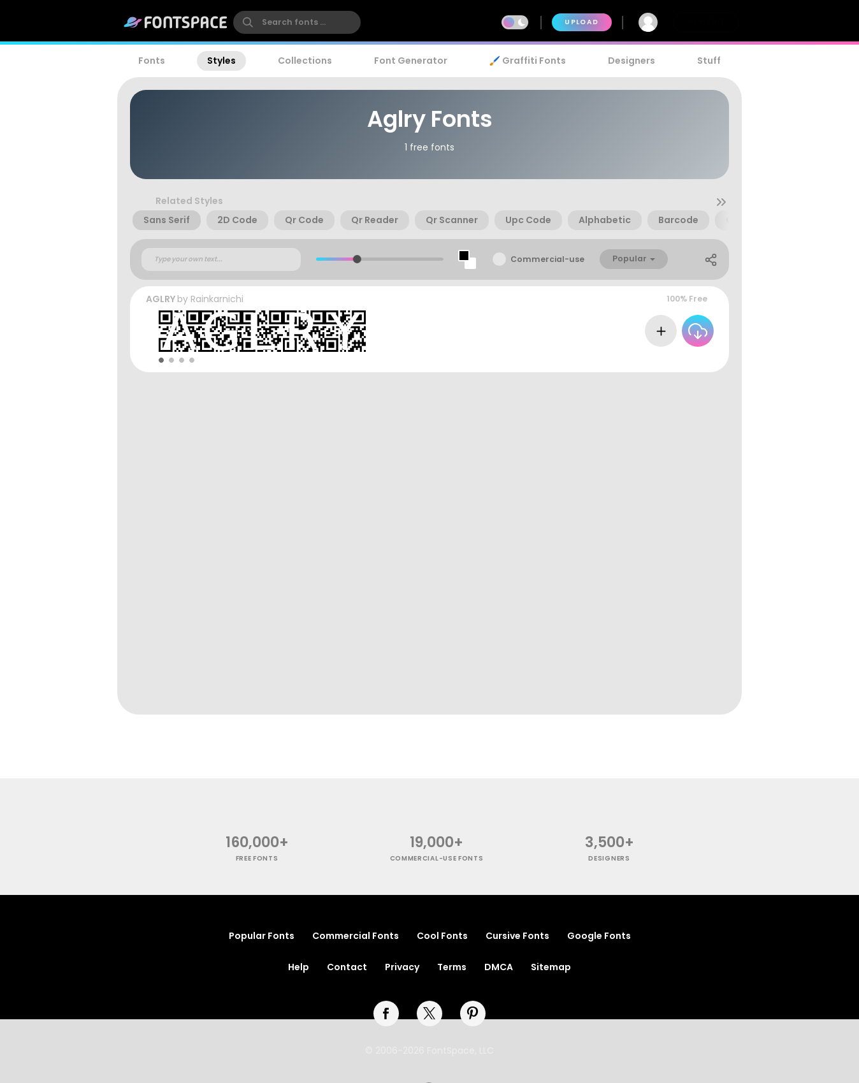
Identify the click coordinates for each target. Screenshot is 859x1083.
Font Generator (410, 60)
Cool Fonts (442, 935)
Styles (221, 60)
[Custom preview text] (221, 259)
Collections (305, 60)
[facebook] (386, 1013)
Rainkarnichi (217, 299)
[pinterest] (473, 1013)
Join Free (706, 22)
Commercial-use (547, 259)
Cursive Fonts (517, 935)
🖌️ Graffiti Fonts (527, 60)
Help (298, 967)
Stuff (709, 60)
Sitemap (551, 967)
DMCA (498, 967)
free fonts (257, 858)
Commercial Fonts (355, 935)
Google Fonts (599, 935)
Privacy (402, 967)
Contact (347, 967)
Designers (631, 60)
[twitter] (429, 1013)
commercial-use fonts (437, 858)
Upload (581, 22)
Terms (451, 967)
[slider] (356, 259)
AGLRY (160, 299)
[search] (297, 22)
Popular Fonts (261, 935)
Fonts (151, 60)
